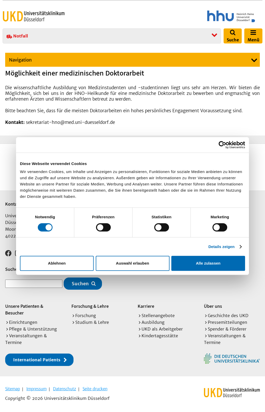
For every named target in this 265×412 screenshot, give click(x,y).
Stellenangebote (158, 315)
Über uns (213, 306)
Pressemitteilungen (227, 322)
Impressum (36, 388)
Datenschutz (64, 388)
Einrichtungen (23, 322)
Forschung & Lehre (90, 306)
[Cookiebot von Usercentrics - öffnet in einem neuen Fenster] (222, 145)
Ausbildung (153, 322)
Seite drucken (95, 388)
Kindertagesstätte (160, 335)
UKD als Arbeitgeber (162, 329)
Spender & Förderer (227, 329)
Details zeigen (221, 246)
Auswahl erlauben (132, 263)
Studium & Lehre (92, 322)
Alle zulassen (208, 263)
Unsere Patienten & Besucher (24, 309)
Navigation (20, 60)
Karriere (146, 306)
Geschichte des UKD (228, 315)
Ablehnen (56, 263)
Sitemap (12, 388)
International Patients (36, 359)
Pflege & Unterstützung (33, 329)
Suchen (80, 284)
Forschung (85, 315)
